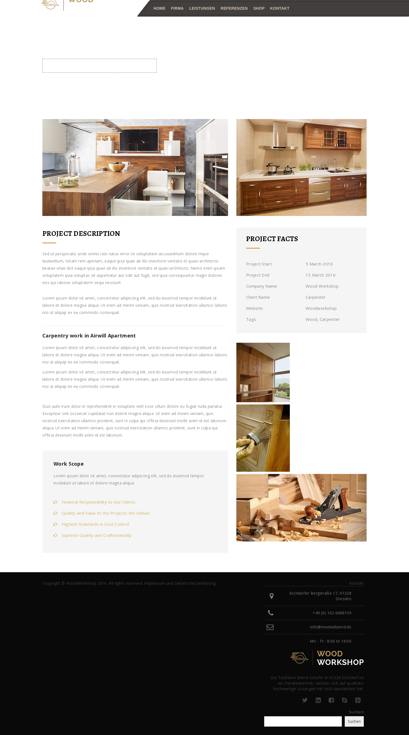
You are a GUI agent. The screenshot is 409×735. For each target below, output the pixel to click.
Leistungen (202, 8)
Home (159, 8)
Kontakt (280, 8)
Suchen (356, 712)
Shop (259, 8)
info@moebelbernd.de (330, 627)
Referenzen (234, 8)
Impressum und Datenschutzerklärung (180, 583)
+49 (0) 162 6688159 (332, 612)
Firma (177, 8)
